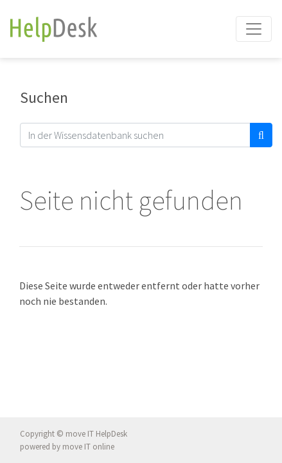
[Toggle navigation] (254, 29)
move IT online (88, 446)
